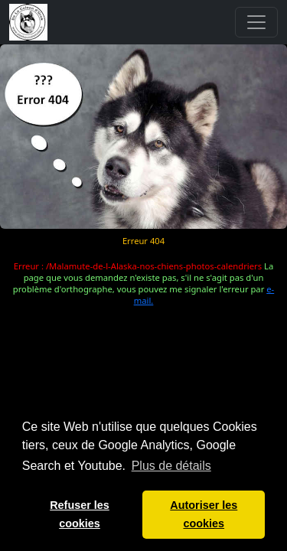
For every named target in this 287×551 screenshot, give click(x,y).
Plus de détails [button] (171, 465)
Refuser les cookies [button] (79, 514)
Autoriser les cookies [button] (203, 514)
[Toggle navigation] (256, 22)
